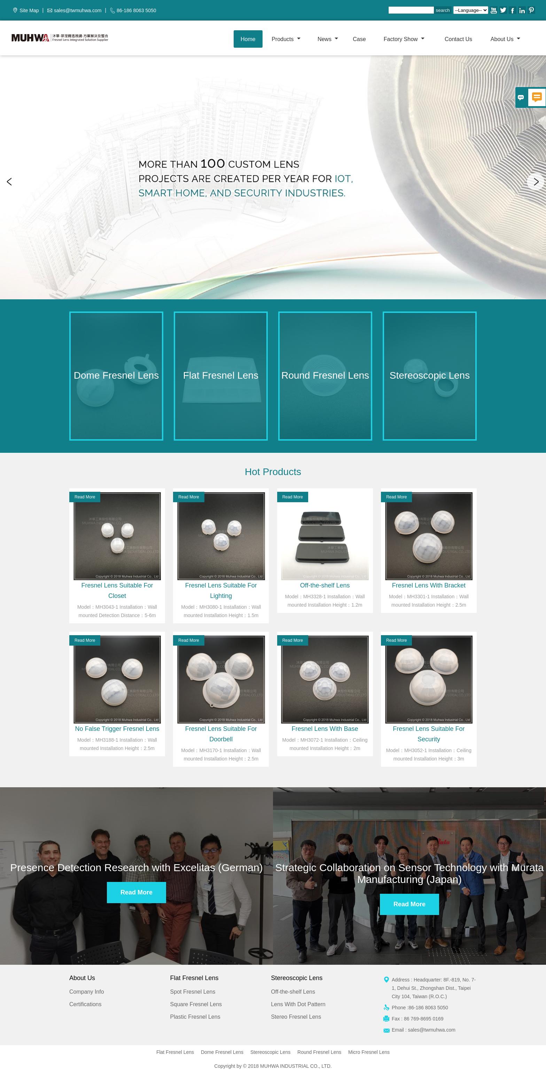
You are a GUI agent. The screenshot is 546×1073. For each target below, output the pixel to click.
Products (286, 39)
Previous (10, 181)
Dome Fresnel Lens (222, 1052)
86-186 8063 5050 (136, 10)
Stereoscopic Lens (270, 1052)
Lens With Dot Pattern (298, 1004)
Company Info (86, 992)
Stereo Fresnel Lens (296, 1017)
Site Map (29, 10)
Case (359, 39)
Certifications (85, 1004)
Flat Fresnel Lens (175, 1052)
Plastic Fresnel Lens (195, 1017)
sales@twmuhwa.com (77, 10)
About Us (505, 39)
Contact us (458, 39)
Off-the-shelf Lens (293, 992)
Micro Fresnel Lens (369, 1052)
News (328, 39)
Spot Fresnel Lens (193, 992)
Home (248, 39)
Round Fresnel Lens (319, 1052)
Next (535, 181)
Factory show (404, 39)
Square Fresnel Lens (196, 1004)
